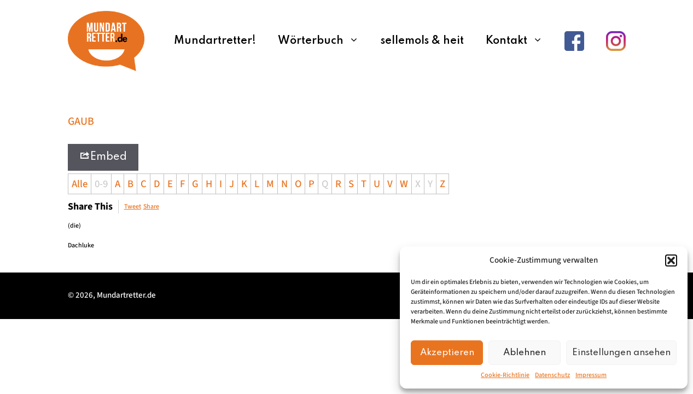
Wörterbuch (324, 41)
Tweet (132, 206)
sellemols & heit (422, 41)
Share (151, 206)
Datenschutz (552, 375)
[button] (671, 260)
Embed (103, 156)
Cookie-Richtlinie (505, 375)
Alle (80, 184)
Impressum (591, 375)
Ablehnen (524, 352)
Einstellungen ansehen (621, 352)
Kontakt (520, 41)
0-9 (101, 184)
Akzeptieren (447, 352)
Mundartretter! (215, 41)
